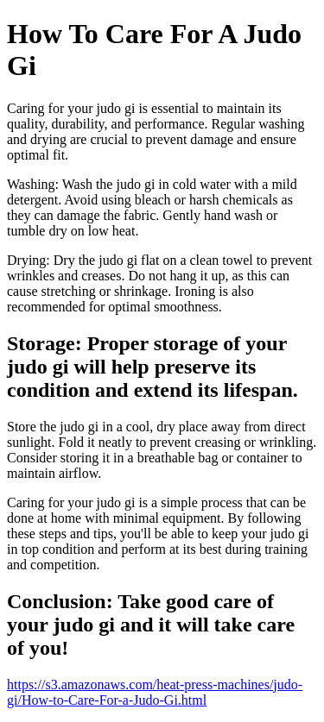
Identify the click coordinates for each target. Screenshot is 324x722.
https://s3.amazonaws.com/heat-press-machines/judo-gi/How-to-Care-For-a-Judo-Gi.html (154, 692)
